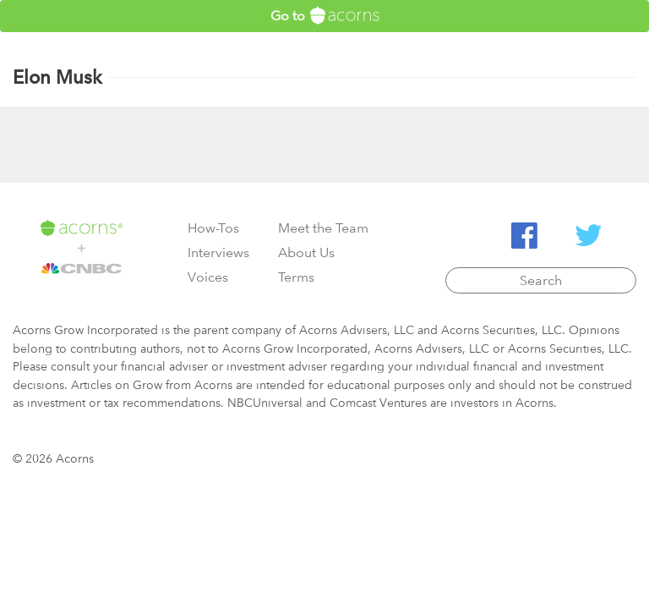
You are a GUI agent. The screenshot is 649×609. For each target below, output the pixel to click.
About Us (306, 252)
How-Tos (213, 228)
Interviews (218, 252)
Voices (208, 277)
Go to (324, 15)
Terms (296, 277)
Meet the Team (323, 228)
